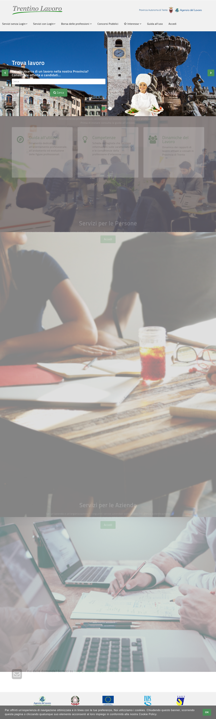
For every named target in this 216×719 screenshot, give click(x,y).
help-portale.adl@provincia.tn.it (99, 678)
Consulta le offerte (47, 288)
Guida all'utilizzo (44, 177)
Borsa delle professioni (76, 24)
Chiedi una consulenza (147, 621)
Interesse (132, 24)
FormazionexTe (45, 376)
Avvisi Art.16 (141, 288)
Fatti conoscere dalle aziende (156, 332)
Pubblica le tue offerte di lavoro (157, 576)
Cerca (58, 92)
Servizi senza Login (14, 24)
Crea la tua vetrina (47, 576)
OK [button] (207, 712)
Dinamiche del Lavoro (175, 179)
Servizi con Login (44, 24)
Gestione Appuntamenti (150, 420)
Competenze (104, 177)
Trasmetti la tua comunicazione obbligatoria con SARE (59, 623)
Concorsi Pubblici (108, 24)
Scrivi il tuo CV (42, 332)
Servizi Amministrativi (50, 420)
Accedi (173, 24)
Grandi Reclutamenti (49, 469)
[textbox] (58, 81)
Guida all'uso (155, 24)
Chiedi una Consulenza (148, 376)
